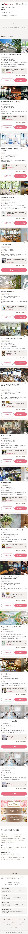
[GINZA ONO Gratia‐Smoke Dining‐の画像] (14, 93)
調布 (5, 840)
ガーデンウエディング (5, 855)
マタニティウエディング (19, 857)
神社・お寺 (23, 847)
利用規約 (9, 919)
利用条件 (14, 919)
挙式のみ (11, 857)
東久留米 (3, 836)
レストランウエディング (6, 847)
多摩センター (10, 840)
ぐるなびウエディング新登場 (14, 859)
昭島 (15, 840)
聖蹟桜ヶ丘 (12, 842)
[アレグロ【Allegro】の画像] (14, 665)
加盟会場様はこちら (15, 922)
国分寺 (17, 834)
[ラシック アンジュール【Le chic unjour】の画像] (14, 521)
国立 (21, 834)
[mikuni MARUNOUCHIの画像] (14, 188)
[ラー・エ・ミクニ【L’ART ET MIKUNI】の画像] (14, 46)
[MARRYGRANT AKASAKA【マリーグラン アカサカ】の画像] (14, 140)
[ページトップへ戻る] (14, 872)
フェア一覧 (21, 80)
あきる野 (3, 842)
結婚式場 (22, 877)
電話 (14, 746)
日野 (19, 840)
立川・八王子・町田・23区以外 (10, 878)
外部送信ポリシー (6, 922)
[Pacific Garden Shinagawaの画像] (14, 759)
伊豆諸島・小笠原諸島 (5, 838)
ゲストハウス (13, 849)
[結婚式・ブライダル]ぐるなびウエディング (9, 877)
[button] (14, 890)
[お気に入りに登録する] (25, 52)
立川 (7, 836)
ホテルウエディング (5, 849)
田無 (15, 838)
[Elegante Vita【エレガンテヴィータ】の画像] (14, 618)
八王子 (11, 836)
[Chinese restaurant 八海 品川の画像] (14, 712)
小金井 (10, 834)
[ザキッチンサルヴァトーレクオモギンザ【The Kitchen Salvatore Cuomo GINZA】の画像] (14, 375)
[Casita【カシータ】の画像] (14, 427)
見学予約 (7, 80)
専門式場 (17, 847)
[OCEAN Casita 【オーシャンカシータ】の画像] (14, 329)
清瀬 (23, 838)
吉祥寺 (5, 834)
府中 (2, 834)
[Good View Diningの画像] (14, 235)
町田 (20, 836)
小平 (14, 834)
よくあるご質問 (14, 927)
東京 (2, 878)
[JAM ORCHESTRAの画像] (14, 474)
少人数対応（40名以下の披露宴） (7, 854)
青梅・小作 (16, 836)
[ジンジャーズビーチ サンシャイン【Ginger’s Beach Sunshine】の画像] (14, 568)
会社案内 (4, 919)
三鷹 (12, 838)
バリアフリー (4, 859)
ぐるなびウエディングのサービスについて (13, 924)
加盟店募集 (23, 922)
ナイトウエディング (16, 855)
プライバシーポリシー (21, 919)
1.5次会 (16, 854)
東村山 (19, 838)
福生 (22, 840)
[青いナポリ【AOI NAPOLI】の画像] (14, 282)
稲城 (2, 840)
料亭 (13, 847)
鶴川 (7, 842)
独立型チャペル (4, 857)
